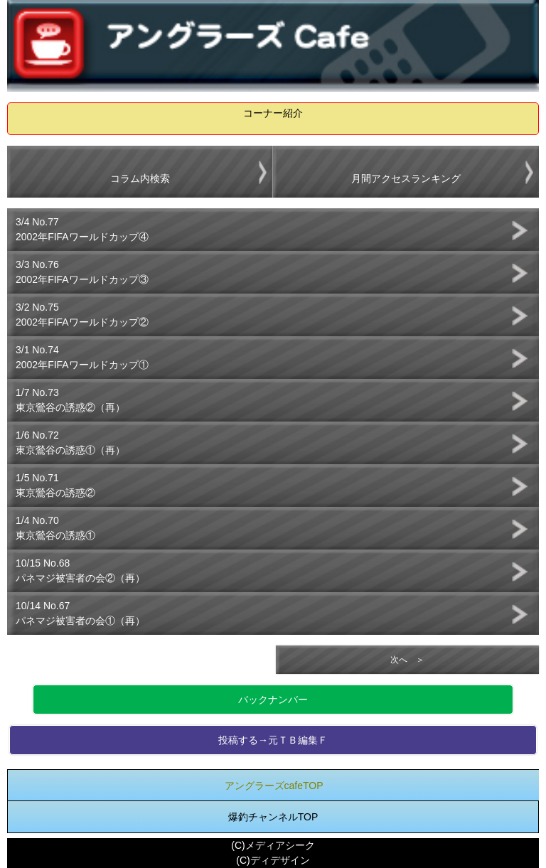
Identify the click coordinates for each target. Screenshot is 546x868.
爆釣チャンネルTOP (273, 817)
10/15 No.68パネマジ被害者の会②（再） (80, 570)
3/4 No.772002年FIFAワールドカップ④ (82, 229)
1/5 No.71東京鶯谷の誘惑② (55, 485)
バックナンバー (273, 699)
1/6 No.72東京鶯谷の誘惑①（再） (70, 442)
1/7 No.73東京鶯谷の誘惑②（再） (70, 400)
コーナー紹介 (273, 113)
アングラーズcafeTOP (274, 785)
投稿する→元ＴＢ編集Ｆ (273, 740)
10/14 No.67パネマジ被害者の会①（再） (80, 613)
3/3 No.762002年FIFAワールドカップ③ (82, 272)
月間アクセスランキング (406, 178)
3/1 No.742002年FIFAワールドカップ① (82, 357)
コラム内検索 (140, 178)
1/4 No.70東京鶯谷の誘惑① (55, 528)
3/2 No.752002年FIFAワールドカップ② (82, 314)
